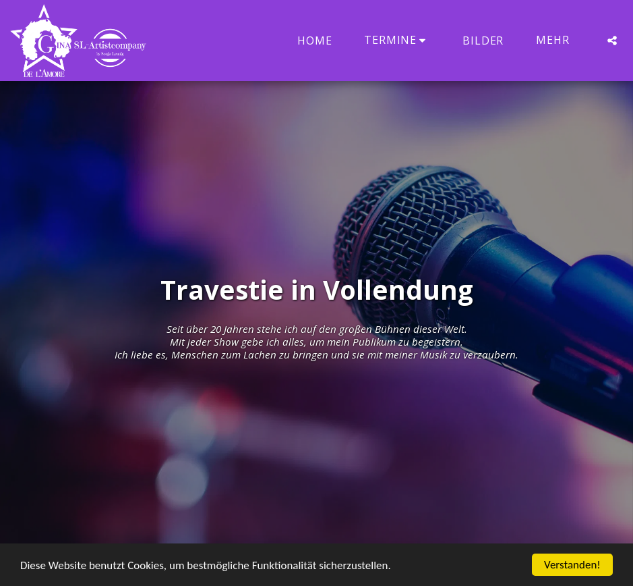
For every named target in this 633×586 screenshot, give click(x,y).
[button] (397, 40)
